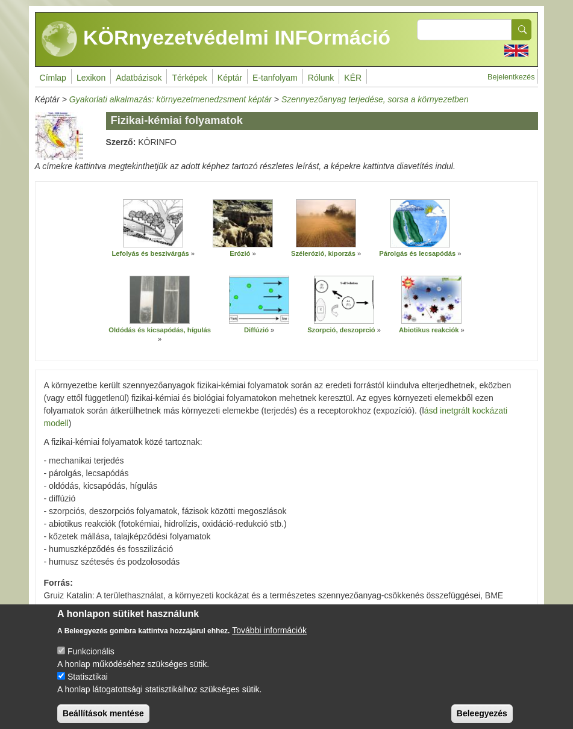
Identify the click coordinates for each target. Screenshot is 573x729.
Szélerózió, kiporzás (323, 253)
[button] (153, 223)
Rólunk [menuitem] (321, 77)
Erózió (240, 253)
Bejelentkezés (510, 77)
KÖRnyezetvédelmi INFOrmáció (216, 39)
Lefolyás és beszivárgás (150, 253)
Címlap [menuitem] (53, 77)
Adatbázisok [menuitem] (138, 77)
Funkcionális (90, 660)
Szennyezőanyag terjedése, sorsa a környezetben (375, 99)
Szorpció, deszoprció (341, 329)
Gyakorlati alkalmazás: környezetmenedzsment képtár (170, 99)
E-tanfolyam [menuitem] (275, 77)
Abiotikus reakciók (429, 329)
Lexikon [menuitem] (91, 77)
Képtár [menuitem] (230, 77)
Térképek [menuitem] (189, 77)
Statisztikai (87, 685)
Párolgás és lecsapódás (417, 253)
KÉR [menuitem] (353, 77)
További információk (269, 639)
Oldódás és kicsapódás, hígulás (159, 329)
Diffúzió (256, 329)
